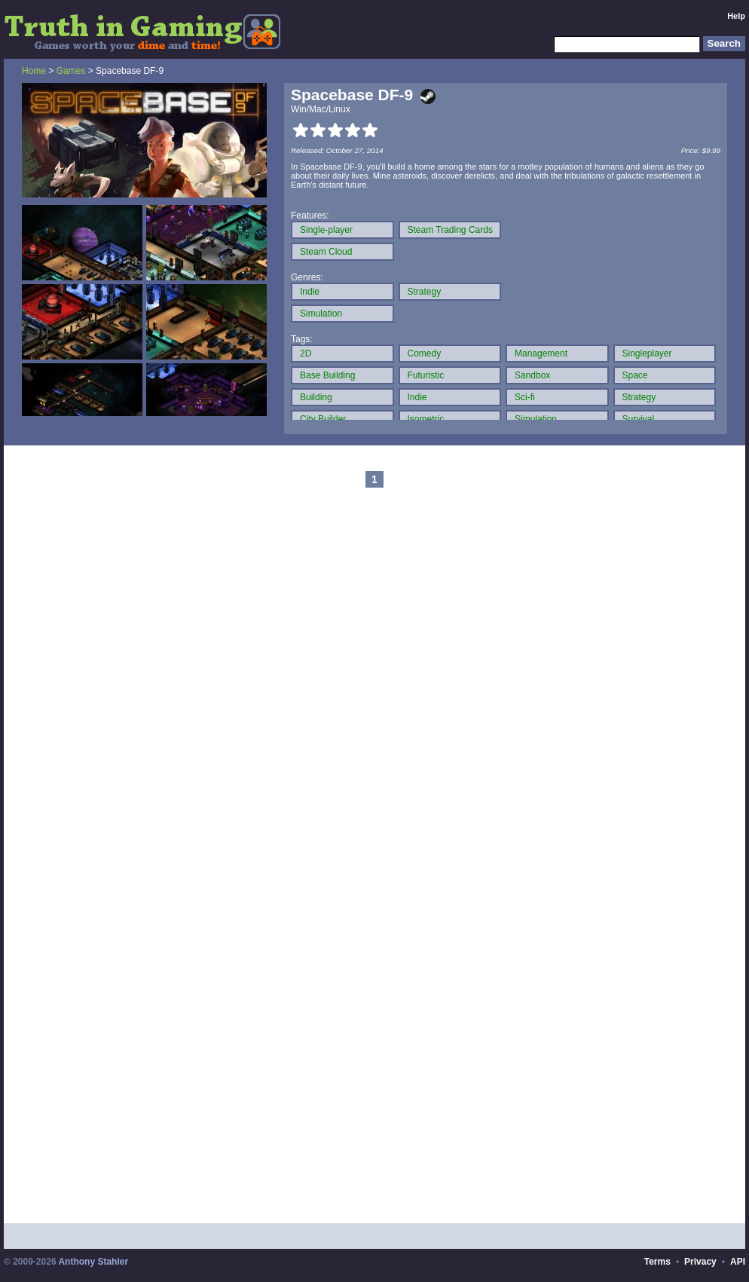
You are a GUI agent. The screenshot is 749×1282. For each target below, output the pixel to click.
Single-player (326, 230)
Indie (309, 291)
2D (305, 353)
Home (34, 71)
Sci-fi (525, 397)
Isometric (426, 419)
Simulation (321, 313)
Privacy (700, 1261)
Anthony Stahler (93, 1261)
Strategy (425, 291)
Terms (657, 1261)
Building (316, 397)
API (737, 1261)
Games (71, 71)
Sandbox (532, 375)
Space (635, 375)
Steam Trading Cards (450, 230)
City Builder (323, 419)
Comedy (425, 353)
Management (541, 353)
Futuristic (426, 375)
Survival (638, 419)
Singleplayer (647, 353)
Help (736, 15)
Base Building (327, 375)
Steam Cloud (326, 251)
